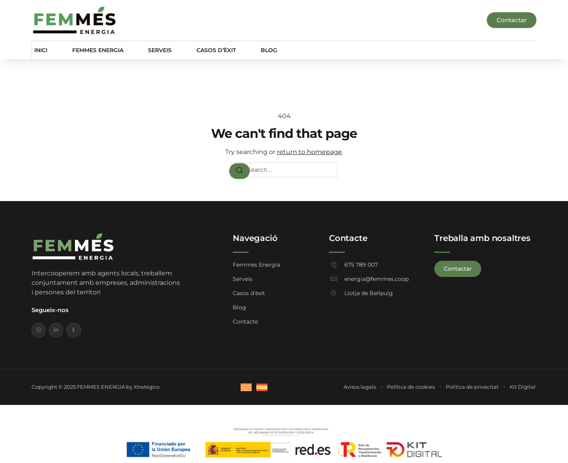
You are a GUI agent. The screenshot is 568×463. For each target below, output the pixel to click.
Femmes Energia (94, 50)
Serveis (155, 50)
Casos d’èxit (208, 50)
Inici (39, 50)
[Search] (239, 171)
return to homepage (309, 152)
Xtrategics (146, 388)
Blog (258, 50)
